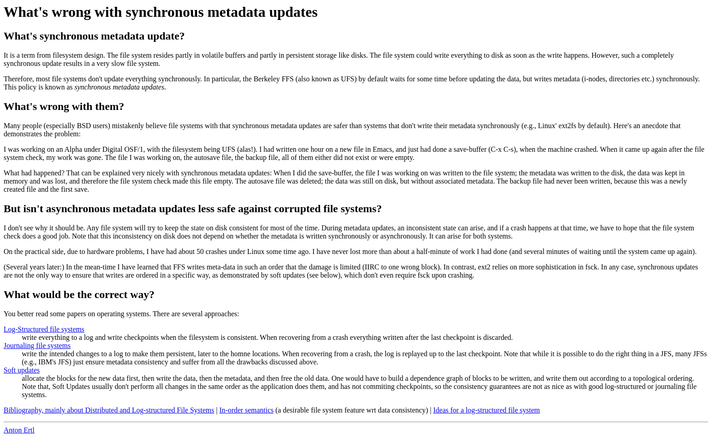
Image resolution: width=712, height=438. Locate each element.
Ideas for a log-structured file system (486, 410)
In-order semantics (246, 410)
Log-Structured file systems (44, 329)
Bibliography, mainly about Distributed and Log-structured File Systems (109, 410)
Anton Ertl (19, 430)
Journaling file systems (37, 345)
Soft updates (22, 370)
